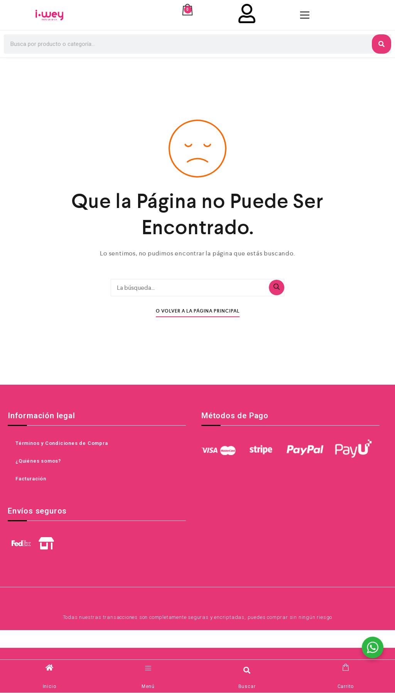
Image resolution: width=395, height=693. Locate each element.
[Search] (381, 44)
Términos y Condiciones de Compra (61, 443)
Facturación (30, 479)
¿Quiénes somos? (38, 461)
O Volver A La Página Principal (198, 311)
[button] (247, 670)
